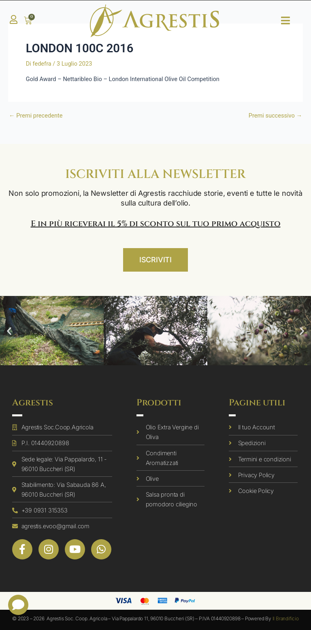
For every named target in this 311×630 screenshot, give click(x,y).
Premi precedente (35, 116)
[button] (9, 331)
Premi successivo (275, 116)
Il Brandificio (286, 618)
